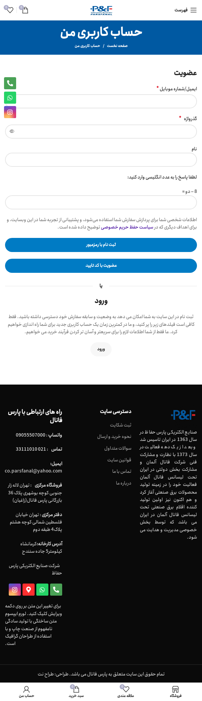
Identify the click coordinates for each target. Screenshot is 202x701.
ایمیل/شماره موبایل (176, 89)
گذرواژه (188, 118)
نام (194, 149)
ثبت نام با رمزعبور (101, 244)
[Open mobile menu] (185, 10)
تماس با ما (121, 471)
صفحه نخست (117, 46)
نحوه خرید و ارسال (114, 437)
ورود (101, 349)
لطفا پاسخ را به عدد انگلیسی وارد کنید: (162, 177)
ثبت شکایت (120, 425)
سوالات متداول (117, 448)
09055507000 (30, 435)
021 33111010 (31, 449)
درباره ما (123, 483)
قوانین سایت (119, 460)
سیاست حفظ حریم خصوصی (127, 227)
